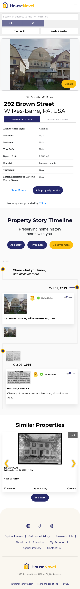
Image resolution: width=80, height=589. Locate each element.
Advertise (38, 542)
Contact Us (54, 548)
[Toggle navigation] (75, 6)
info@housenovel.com (22, 584)
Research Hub (64, 536)
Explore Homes (13, 536)
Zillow (42, 203)
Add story (15, 244)
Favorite (35, 97)
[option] (40, 462)
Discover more (61, 244)
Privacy (65, 584)
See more (40, 497)
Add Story (42, 488)
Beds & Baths (59, 31)
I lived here (37, 244)
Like (69, 297)
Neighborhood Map (58, 119)
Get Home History (39, 536)
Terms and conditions (47, 584)
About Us (21, 542)
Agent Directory (31, 548)
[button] (47, 97)
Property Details (22, 119)
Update (69, 83)
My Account (57, 542)
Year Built (20, 31)
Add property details (48, 190)
